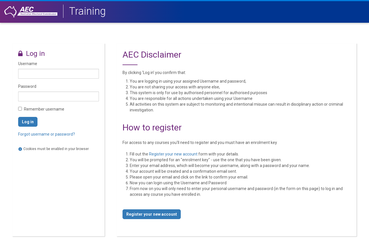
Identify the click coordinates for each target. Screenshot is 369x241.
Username (27, 63)
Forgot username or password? (46, 134)
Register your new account (173, 154)
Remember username (44, 109)
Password (27, 86)
